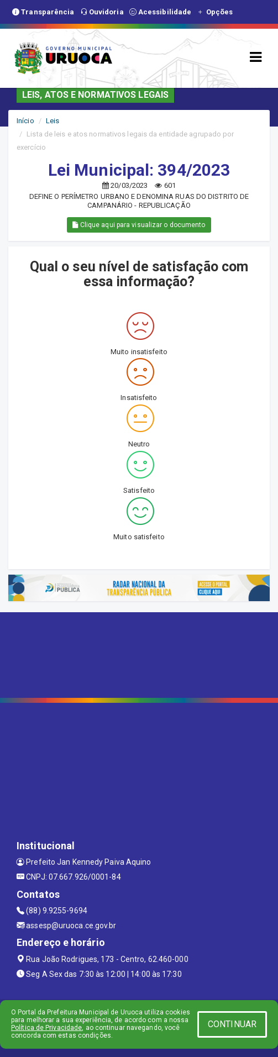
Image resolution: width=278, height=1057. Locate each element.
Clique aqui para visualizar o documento (138, 225)
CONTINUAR (232, 1024)
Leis (52, 121)
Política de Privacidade (46, 1028)
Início (25, 121)
